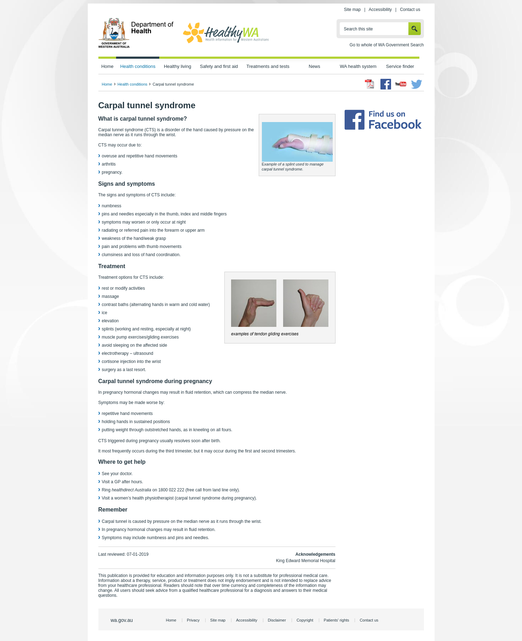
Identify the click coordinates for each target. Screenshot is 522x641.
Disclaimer (277, 620)
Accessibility (380, 9)
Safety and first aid (219, 66)
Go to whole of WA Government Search (387, 44)
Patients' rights (336, 620)
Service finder (400, 66)
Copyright (305, 620)
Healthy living (177, 66)
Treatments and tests (267, 66)
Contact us (410, 9)
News (314, 66)
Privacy (193, 620)
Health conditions (138, 66)
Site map (352, 9)
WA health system (358, 66)
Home (107, 66)
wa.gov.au (122, 620)
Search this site (358, 29)
